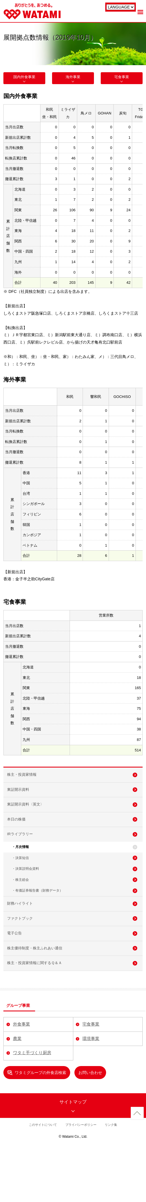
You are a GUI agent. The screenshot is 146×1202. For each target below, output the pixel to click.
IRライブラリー (23, 856)
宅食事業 (122, 79)
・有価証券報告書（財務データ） (37, 924)
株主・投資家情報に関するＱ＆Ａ (38, 1015)
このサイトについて (41, 1179)
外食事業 (21, 1078)
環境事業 (90, 1092)
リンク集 (113, 1179)
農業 (16, 1092)
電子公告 (17, 977)
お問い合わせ (90, 1126)
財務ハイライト (23, 939)
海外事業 (73, 79)
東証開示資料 (21, 800)
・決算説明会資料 (25, 898)
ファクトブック (23, 958)
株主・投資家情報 (25, 781)
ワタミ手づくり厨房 (32, 1107)
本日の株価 (19, 837)
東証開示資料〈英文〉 (29, 819)
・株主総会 (20, 911)
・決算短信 (20, 885)
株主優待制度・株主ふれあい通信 (38, 996)
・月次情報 (20, 872)
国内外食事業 (24, 79)
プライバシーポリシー (81, 1179)
